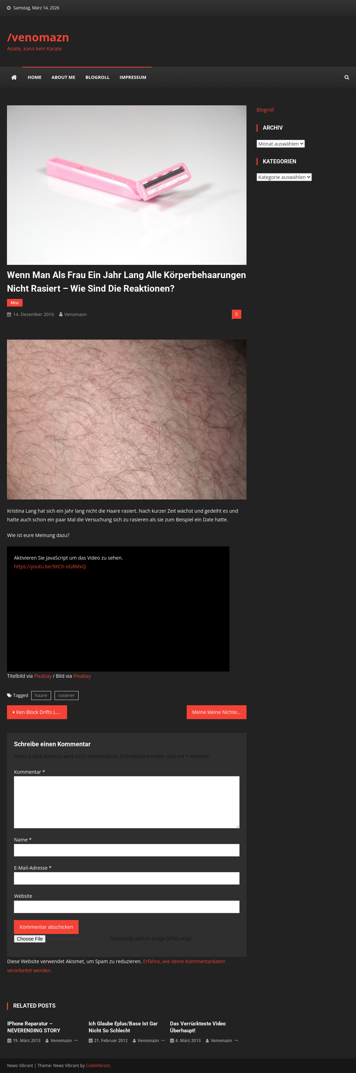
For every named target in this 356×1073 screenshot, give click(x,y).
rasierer (66, 695)
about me (63, 77)
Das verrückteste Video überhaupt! (198, 1027)
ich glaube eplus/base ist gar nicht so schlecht (123, 1027)
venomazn (75, 314)
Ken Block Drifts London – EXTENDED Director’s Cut (41, 712)
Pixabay (42, 676)
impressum (133, 77)
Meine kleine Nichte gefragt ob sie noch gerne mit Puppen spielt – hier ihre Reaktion (219, 712)
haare (41, 695)
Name (23, 839)
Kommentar (29, 772)
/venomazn (38, 37)
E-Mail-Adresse (32, 867)
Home (34, 77)
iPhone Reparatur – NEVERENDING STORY (33, 1027)
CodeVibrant (98, 1065)
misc (14, 302)
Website (23, 896)
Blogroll (98, 77)
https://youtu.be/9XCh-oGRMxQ (50, 566)
